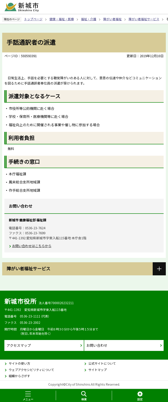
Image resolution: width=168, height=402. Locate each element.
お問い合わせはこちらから (31, 245)
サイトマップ (97, 369)
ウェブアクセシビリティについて (31, 369)
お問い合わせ (96, 345)
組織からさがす (19, 376)
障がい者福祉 (112, 19)
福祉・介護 (88, 19)
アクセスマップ (19, 345)
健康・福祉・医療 (61, 19)
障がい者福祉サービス (144, 19)
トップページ (33, 19)
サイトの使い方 (19, 363)
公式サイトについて (102, 363)
